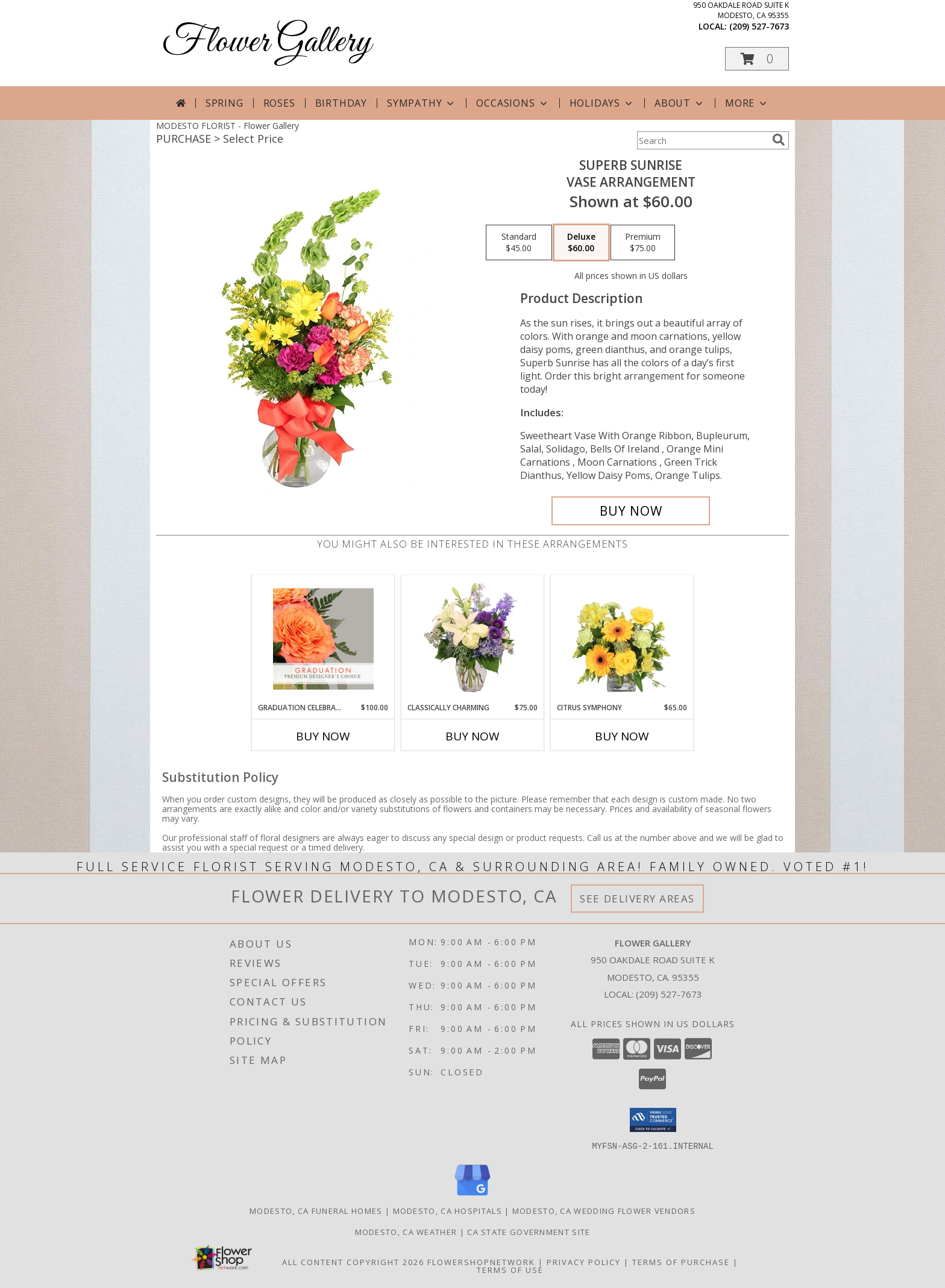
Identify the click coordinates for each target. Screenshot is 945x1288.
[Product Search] (702, 140)
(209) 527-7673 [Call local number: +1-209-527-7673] (759, 26)
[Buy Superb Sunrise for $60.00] (630, 510)
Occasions (512, 103)
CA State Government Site (528, 1231)
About (680, 103)
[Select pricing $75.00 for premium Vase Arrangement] (642, 242)
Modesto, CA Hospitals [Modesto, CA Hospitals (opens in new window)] (447, 1210)
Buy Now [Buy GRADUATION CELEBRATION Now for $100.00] (323, 736)
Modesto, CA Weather (406, 1231)
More (747, 103)
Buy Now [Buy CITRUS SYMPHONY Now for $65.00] (622, 736)
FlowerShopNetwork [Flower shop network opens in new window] (481, 1261)
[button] (757, 58)
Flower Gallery (266, 42)
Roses (279, 103)
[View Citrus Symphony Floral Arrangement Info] (622, 638)
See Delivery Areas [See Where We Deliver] (637, 898)
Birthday (341, 103)
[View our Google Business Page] (472, 1195)
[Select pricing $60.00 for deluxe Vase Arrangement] (581, 242)
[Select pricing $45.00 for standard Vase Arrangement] (518, 242)
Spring (224, 103)
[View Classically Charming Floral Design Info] (472, 638)
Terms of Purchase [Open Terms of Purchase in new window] (681, 1261)
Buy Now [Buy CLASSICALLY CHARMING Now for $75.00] (472, 736)
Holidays (602, 103)
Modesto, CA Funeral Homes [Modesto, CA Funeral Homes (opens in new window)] (316, 1210)
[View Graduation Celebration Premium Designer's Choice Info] (323, 638)
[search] (778, 139)
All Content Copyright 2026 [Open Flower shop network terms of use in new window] (353, 1261)
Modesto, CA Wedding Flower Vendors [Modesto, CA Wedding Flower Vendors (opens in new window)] (603, 1210)
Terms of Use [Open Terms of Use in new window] (510, 1269)
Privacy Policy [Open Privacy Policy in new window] (584, 1261)
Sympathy (421, 103)
